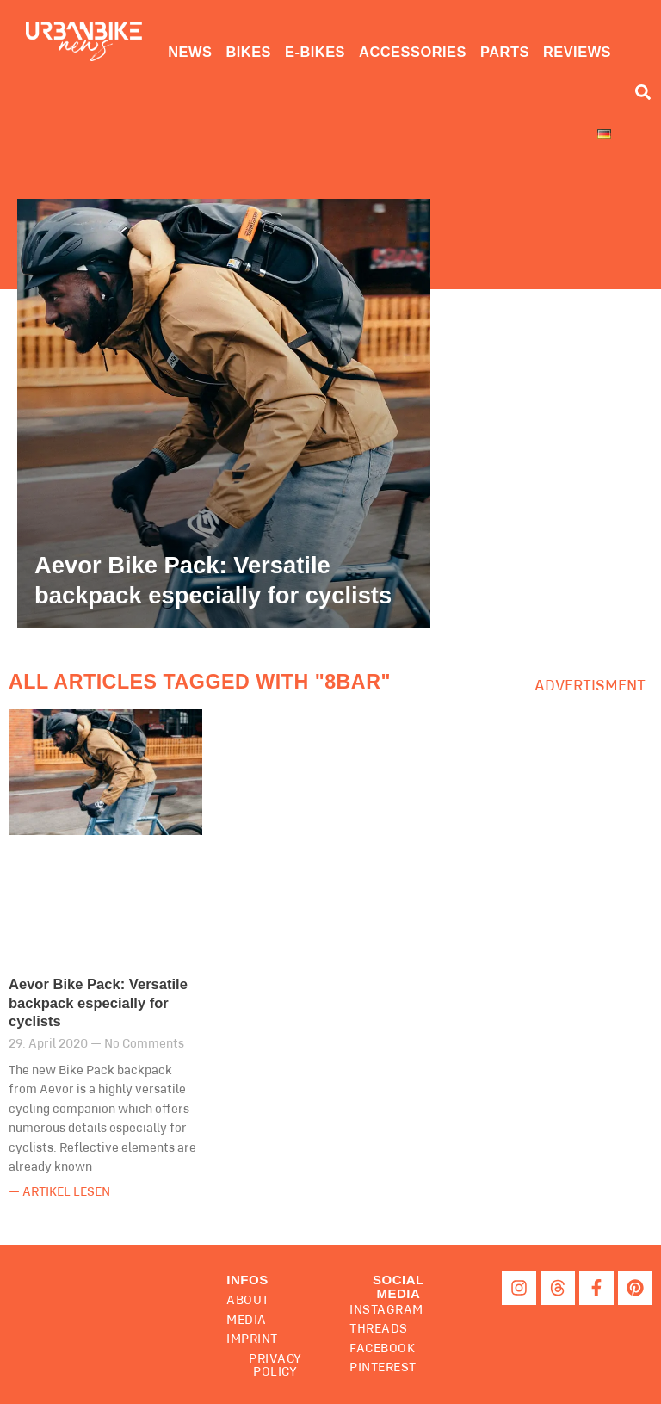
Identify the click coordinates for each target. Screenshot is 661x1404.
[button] (398, 1286)
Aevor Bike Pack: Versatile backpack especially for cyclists (98, 1003)
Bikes (248, 51)
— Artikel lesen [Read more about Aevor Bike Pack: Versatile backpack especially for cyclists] (59, 1191)
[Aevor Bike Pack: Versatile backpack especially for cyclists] (223, 414)
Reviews (577, 51)
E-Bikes (315, 51)
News (190, 51)
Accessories (412, 51)
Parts (504, 51)
